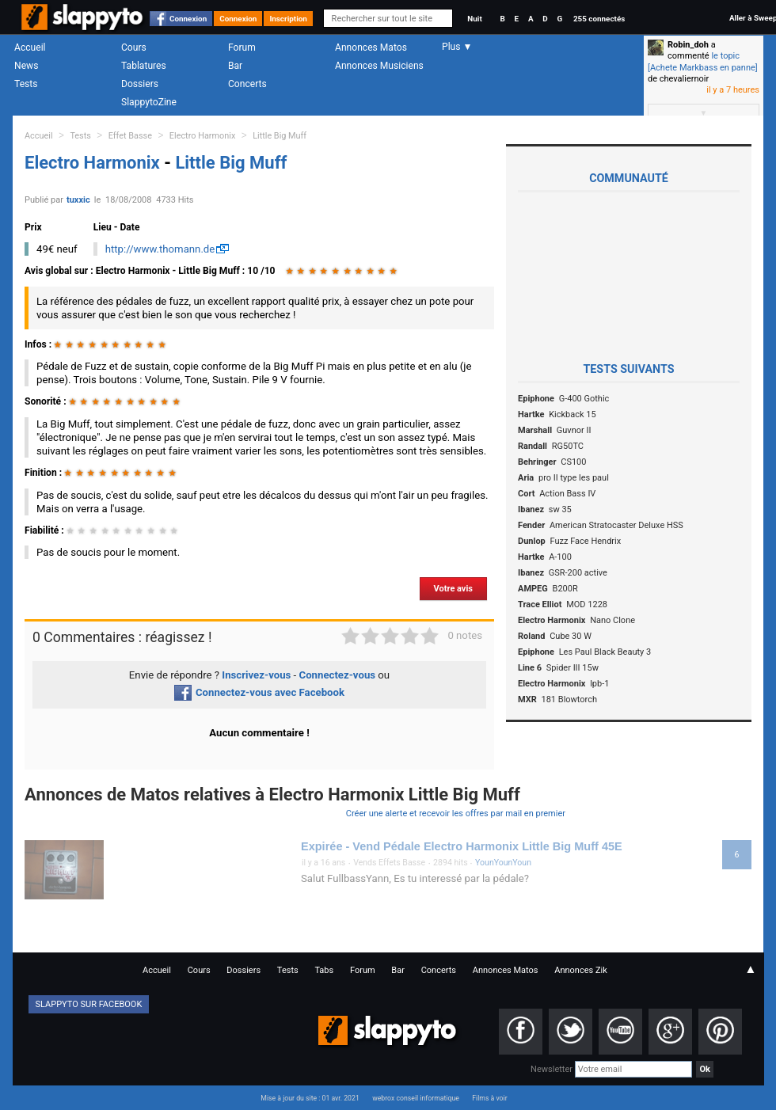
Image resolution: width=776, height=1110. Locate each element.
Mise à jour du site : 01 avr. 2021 (310, 1098)
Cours (133, 47)
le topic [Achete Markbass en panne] (703, 61)
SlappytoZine (149, 102)
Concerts (247, 83)
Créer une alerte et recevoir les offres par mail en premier (455, 813)
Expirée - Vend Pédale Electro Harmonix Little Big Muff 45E (461, 846)
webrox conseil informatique (415, 1098)
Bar (235, 65)
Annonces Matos (371, 47)
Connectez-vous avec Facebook (259, 692)
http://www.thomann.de (160, 249)
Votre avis (453, 589)
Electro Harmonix (202, 136)
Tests (25, 83)
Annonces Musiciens (379, 65)
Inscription (288, 18)
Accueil (30, 47)
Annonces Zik (580, 970)
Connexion (188, 18)
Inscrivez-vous (256, 675)
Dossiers (139, 83)
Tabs (323, 970)
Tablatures (143, 65)
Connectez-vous (337, 675)
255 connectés (599, 18)
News (26, 65)
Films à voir (489, 1098)
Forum (242, 47)
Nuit (474, 18)
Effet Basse (130, 136)
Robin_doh (688, 45)
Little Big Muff (279, 136)
